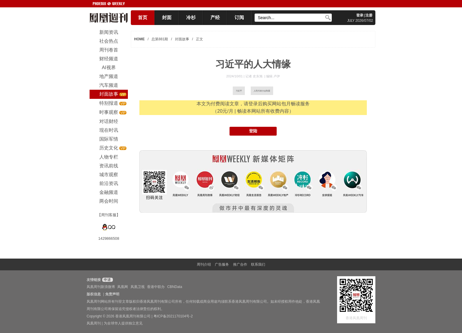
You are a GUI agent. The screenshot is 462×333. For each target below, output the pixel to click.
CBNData (174, 287)
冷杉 (191, 17)
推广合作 (240, 264)
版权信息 (94, 294)
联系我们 (258, 264)
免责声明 (112, 294)
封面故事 (182, 39)
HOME (139, 39)
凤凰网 (122, 287)
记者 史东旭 (254, 76)
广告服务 (222, 264)
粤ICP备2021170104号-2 (173, 316)
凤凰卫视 (138, 287)
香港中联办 (156, 287)
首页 (142, 17)
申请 (107, 280)
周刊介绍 (204, 264)
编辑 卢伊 (273, 76)
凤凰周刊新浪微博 (101, 287)
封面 (166, 17)
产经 (215, 17)
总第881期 (159, 39)
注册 (368, 15)
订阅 (239, 17)
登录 (359, 15)
